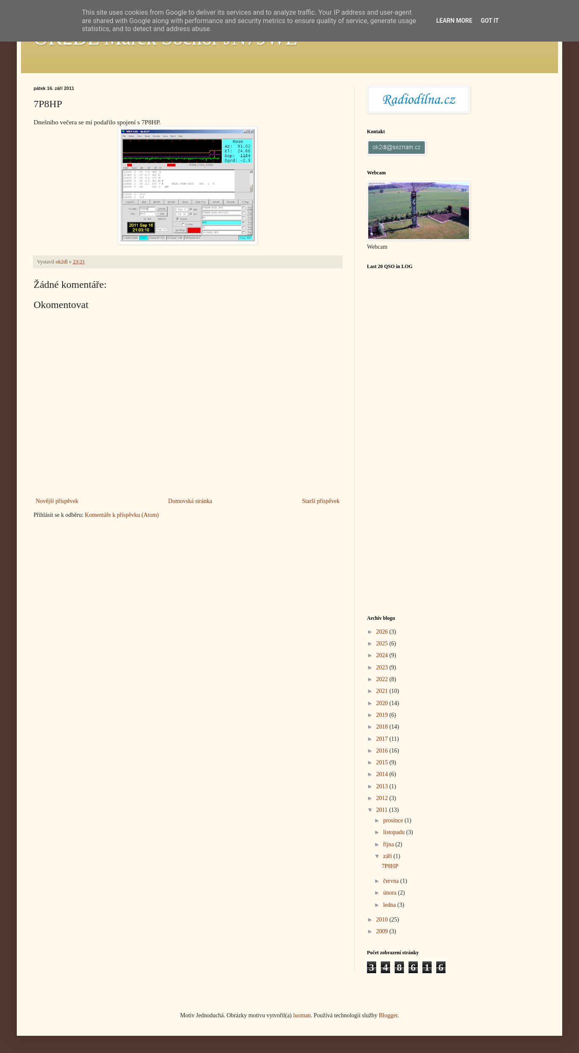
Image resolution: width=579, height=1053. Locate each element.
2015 (383, 762)
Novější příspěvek (57, 501)
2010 (383, 919)
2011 (382, 810)
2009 (383, 931)
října (389, 844)
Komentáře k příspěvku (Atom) (122, 515)
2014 (383, 774)
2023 (383, 667)
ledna (390, 905)
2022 (383, 679)
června (391, 881)
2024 (383, 655)
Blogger (388, 1015)
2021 (383, 691)
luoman (302, 1015)
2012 (383, 798)
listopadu (394, 832)
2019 (383, 715)
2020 (383, 703)
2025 (383, 643)
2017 (383, 739)
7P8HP (390, 866)
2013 (383, 786)
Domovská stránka (190, 501)
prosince (393, 820)
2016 (383, 751)
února (390, 893)
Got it (490, 20)
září (388, 856)
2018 (383, 727)
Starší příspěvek (321, 501)
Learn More (454, 20)
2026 (383, 632)
